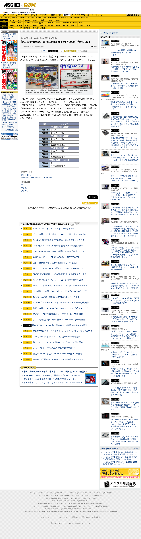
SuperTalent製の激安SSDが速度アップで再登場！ (55, 263)
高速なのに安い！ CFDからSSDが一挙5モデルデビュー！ (59, 257)
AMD (19, 23)
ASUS (58, 20)
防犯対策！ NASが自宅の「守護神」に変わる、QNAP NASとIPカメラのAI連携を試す (125, 300)
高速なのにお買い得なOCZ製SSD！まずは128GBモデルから (60, 285)
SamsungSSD (41, 23)
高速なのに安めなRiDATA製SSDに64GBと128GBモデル (58, 268)
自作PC (29, 5)
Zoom (89, 25)
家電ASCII (23, 17)
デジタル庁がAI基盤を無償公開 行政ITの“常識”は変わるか (50, 379)
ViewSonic (73, 23)
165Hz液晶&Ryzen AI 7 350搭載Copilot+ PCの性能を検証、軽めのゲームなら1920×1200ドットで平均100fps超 (125, 391)
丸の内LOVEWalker (100, 511)
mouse (19, 20)
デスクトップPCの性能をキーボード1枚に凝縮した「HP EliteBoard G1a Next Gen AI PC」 (125, 178)
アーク (24, 185)
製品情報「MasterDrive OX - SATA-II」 (37, 177)
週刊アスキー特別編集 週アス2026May (9, 36)
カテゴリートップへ (90, 203)
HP (66, 20)
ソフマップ (35, 28)
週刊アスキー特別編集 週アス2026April (9, 65)
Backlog (66, 25)
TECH (26, 15)
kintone (27, 25)
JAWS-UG (54, 498)
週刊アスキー (42, 17)
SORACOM (62, 503)
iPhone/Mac (44, 15)
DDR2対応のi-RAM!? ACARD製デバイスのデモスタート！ (60, 274)
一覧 (60, 51)
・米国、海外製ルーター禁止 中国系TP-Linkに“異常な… (9, 97)
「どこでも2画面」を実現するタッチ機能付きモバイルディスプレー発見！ (124, 52)
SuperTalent (26, 175)
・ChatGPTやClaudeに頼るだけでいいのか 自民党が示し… (9, 125)
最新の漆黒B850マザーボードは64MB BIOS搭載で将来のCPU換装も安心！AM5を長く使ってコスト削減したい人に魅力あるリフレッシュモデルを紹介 (125, 142)
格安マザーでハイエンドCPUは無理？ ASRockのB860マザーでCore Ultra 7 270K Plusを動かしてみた (125, 406)
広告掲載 (95, 517)
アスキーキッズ (5, 17)
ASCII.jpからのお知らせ (109, 449)
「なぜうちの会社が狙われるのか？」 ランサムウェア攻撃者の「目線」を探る (124, 85)
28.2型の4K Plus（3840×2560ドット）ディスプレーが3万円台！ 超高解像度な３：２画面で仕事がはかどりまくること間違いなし (124, 334)
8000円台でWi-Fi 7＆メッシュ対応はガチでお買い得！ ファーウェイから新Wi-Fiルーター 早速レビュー (125, 286)
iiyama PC (67, 495)
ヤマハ (81, 25)
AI (8, 15)
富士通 (12, 20)
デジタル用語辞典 (67, 509)
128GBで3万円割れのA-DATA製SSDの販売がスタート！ (58, 359)
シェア (44, 50)
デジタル (34, 15)
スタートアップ (91, 15)
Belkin (81, 23)
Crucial (58, 23)
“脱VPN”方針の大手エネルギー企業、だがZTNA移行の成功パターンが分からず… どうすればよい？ (124, 105)
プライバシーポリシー (62, 517)
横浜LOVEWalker (52, 511)
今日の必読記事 (47, 509)
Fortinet (73, 25)
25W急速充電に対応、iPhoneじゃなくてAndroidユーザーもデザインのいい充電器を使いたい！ (125, 319)
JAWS (12, 25)
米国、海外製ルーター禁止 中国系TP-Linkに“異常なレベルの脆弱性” (55, 371)
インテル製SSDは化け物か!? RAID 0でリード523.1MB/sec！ (61, 234)
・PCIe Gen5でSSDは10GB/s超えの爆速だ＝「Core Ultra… (9, 104)
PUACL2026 (84, 17)
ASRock (50, 23)
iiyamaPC (27, 20)
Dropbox (50, 25)
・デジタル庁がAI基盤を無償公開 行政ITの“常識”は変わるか (9, 111)
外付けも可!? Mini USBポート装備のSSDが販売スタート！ (60, 246)
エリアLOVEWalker (39, 511)
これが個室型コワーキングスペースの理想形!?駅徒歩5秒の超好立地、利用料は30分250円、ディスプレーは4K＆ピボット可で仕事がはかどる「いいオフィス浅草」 (125, 231)
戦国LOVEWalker (112, 511)
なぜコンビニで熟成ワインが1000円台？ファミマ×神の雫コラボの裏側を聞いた (124, 267)
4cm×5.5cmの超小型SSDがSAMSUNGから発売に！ (56, 297)
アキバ (77, 15)
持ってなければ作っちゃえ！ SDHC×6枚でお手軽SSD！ (59, 280)
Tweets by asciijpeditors (109, 33)
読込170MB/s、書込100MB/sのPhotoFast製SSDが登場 (57, 354)
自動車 (53, 15)
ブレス (24, 188)
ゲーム (100, 15)
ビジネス (19, 15)
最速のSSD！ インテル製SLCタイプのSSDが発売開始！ (59, 342)
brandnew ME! (43, 28)
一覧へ (136, 448)
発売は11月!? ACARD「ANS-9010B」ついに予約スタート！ (60, 308)
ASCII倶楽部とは (11, 130)
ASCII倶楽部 (133, 15)
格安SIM (14, 17)
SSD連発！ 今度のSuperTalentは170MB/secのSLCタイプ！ (60, 291)
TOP (30, 493)
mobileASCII (77, 509)
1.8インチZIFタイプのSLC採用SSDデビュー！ (54, 229)
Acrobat (19, 25)
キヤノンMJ (19, 28)
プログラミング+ (63, 17)
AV (72, 15)
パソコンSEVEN (43, 20)
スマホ (83, 15)
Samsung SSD (42, 503)
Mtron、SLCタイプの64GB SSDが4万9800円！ (54, 348)
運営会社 (75, 517)
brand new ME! (83, 501)
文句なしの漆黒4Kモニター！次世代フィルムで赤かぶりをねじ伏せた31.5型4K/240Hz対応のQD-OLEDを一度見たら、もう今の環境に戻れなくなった (125, 252)
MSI (50, 20)
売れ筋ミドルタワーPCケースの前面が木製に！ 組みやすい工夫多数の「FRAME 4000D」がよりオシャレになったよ (125, 372)
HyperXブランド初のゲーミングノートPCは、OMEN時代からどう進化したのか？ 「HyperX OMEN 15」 (124, 196)
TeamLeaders (52, 17)
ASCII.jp (12, 5)
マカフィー (12, 28)
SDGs (71, 17)
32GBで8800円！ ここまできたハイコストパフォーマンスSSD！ (63, 331)
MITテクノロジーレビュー (90, 509)
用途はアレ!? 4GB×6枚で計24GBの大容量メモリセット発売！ (60, 325)
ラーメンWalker (28, 511)
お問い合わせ (85, 517)
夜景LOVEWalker (76, 511)
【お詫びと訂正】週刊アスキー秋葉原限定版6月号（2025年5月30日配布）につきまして (120, 458)
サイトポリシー (46, 517)
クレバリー (25, 191)
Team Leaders (71, 506)
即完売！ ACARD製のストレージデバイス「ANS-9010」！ (60, 314)
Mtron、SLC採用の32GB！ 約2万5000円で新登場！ (57, 336)
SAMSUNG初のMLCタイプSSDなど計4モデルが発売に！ (58, 240)
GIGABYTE (35, 23)
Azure (35, 25)
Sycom (35, 20)
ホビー (59, 15)
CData (58, 25)
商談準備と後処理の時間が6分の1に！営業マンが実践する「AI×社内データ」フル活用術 (125, 69)
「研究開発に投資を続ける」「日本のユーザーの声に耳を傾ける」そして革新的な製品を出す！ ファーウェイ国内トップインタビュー (125, 211)
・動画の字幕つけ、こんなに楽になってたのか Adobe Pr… (9, 118)
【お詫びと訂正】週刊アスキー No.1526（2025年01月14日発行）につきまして (120, 463)
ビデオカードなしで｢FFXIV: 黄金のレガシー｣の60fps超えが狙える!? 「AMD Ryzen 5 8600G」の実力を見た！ (124, 440)
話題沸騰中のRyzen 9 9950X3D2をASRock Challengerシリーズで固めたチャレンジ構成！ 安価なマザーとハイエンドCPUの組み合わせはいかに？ (125, 121)
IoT (12, 15)
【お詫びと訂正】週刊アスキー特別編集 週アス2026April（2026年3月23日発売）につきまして (120, 453)
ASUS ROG (27, 23)
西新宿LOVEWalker (64, 511)
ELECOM (12, 23)
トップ (3, 15)
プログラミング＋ (82, 506)
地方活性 (77, 17)
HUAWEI (66, 23)
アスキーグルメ (32, 17)
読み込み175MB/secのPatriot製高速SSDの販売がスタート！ (60, 251)
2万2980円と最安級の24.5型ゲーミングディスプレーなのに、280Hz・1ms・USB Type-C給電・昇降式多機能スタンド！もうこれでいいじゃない (124, 424)
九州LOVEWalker (88, 511)
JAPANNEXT (27, 28)
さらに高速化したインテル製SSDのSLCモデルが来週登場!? (59, 319)
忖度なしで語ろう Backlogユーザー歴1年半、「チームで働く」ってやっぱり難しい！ (124, 354)
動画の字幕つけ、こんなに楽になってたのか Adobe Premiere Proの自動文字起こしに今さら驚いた (68, 382)
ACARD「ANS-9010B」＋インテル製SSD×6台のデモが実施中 (61, 302)
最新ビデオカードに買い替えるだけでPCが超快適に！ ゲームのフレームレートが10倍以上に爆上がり (125, 158)
